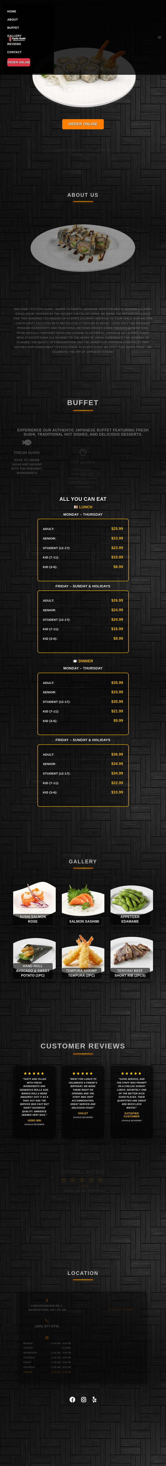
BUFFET (13, 27)
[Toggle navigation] (159, 37)
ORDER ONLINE (18, 62)
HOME (11, 11)
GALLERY (14, 35)
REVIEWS (14, 44)
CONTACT (14, 52)
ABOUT (12, 19)
